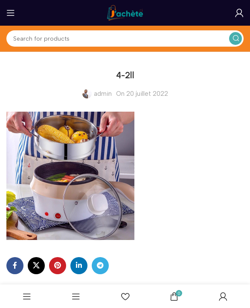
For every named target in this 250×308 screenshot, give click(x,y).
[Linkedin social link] (78, 265)
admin (103, 94)
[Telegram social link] (100, 265)
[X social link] (36, 265)
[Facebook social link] (14, 265)
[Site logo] (125, 12)
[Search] (125, 38)
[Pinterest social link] (57, 265)
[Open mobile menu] (10, 12)
